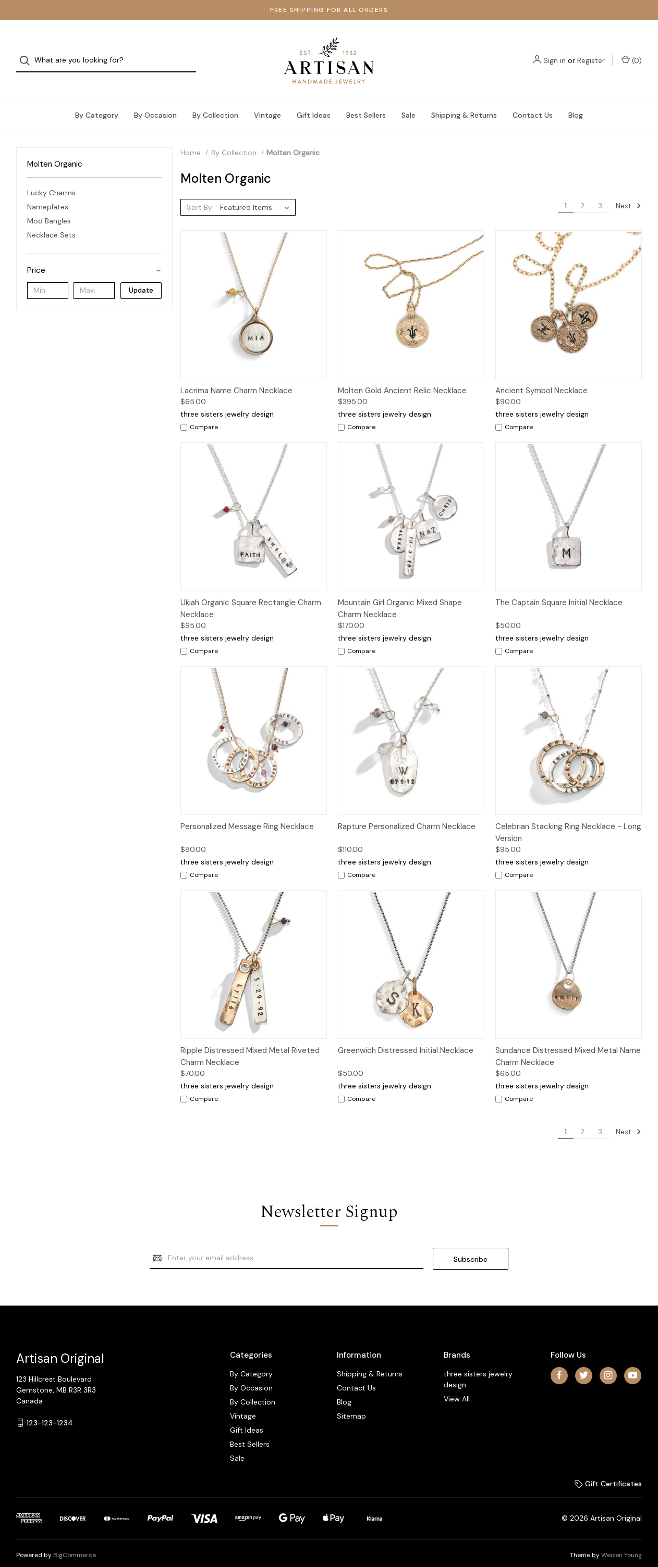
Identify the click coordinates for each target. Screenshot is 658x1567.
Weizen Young (621, 1540)
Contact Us (533, 101)
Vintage (267, 101)
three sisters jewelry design (478, 1365)
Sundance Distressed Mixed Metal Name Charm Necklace (568, 1042)
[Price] (94, 256)
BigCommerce (74, 1540)
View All (457, 1384)
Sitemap (351, 1401)
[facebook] (559, 1361)
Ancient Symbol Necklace (541, 376)
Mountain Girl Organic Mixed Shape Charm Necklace (400, 594)
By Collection (215, 101)
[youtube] (632, 1361)
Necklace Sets (51, 221)
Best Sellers (366, 101)
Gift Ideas (314, 101)
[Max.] (94, 276)
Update (141, 276)
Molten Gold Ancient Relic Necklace (402, 376)
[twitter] (583, 1361)
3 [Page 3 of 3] (600, 191)
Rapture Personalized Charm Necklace (407, 812)
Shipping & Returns (464, 101)
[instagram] (608, 1361)
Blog (575, 101)
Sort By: (200, 193)
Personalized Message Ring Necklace (247, 812)
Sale (408, 101)
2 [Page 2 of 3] (582, 191)
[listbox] (256, 193)
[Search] (28, 54)
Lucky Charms (51, 179)
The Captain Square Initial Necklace (559, 588)
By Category (96, 101)
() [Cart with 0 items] (632, 53)
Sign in (554, 53)
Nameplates (47, 193)
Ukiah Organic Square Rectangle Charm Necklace (250, 594)
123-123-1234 (50, 1408)
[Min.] (47, 276)
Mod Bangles (49, 207)
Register (591, 53)
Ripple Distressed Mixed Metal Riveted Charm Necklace (250, 1042)
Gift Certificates (608, 1469)
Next (628, 191)
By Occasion (155, 101)
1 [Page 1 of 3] (566, 191)
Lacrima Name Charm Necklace (236, 376)
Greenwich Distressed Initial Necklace (405, 1036)
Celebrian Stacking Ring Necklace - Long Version (568, 818)
